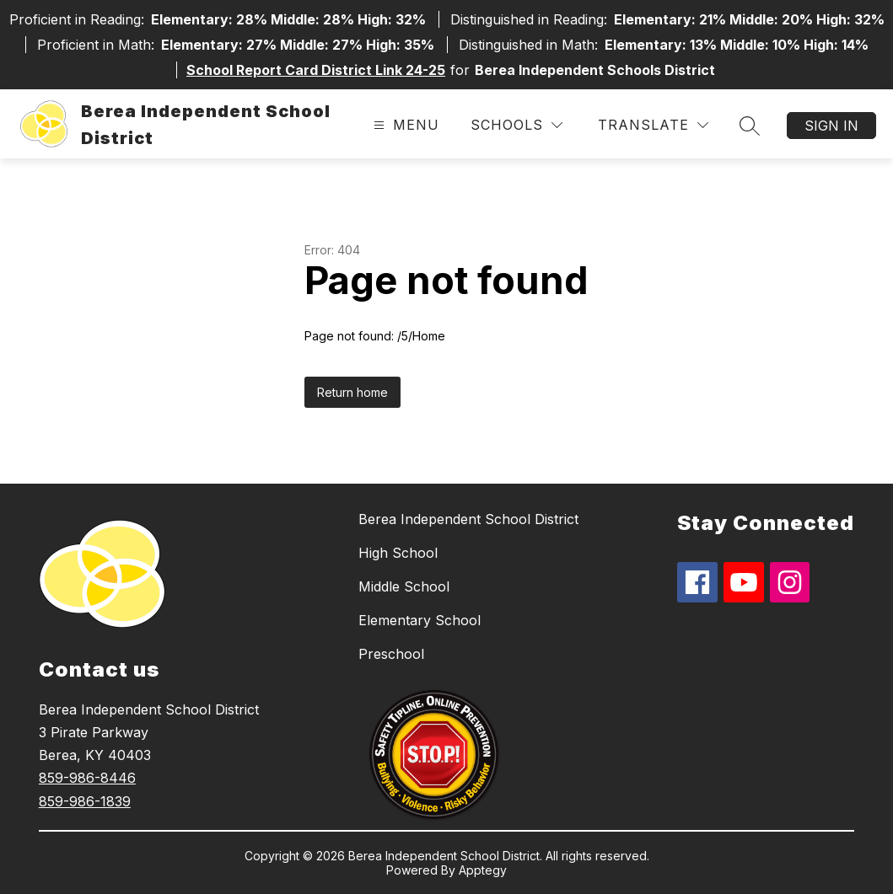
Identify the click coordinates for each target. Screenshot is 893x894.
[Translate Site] (653, 125)
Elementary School (419, 620)
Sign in (831, 125)
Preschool (391, 653)
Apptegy (483, 870)
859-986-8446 (87, 777)
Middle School (403, 586)
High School (398, 552)
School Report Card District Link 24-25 (315, 70)
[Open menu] (404, 125)
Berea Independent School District (468, 519)
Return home (352, 392)
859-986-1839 (85, 801)
